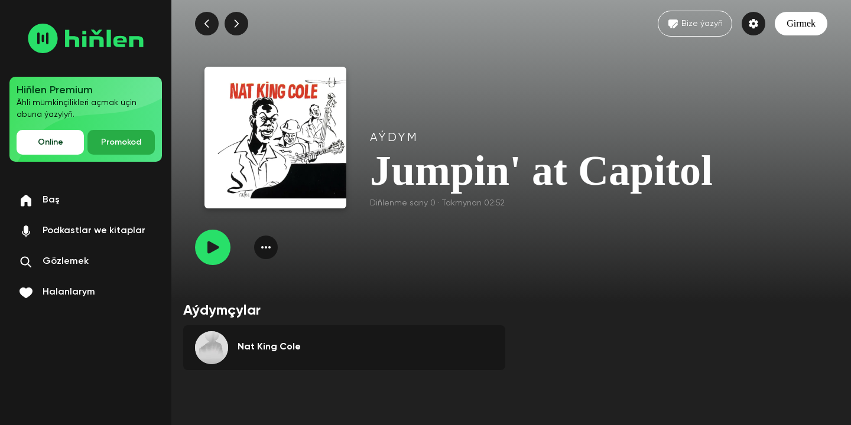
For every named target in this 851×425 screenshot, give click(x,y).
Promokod (121, 142)
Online (50, 142)
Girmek (801, 23)
